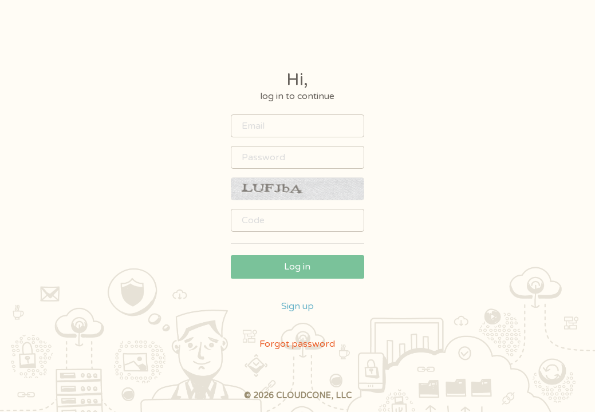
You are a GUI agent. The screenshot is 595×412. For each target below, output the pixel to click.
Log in (297, 266)
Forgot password (297, 344)
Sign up (297, 306)
